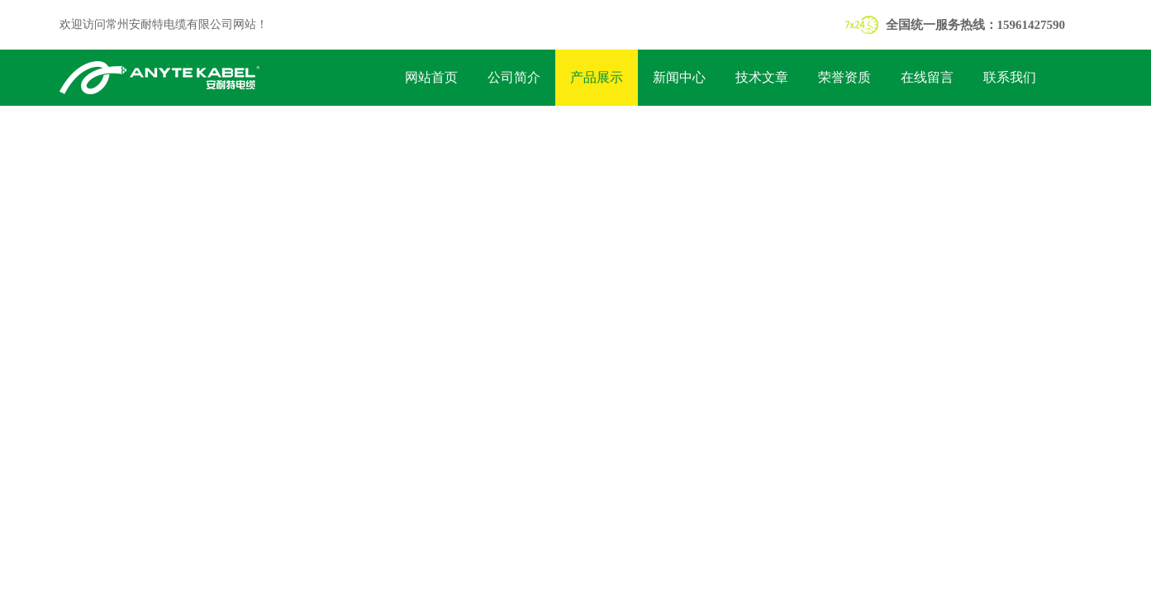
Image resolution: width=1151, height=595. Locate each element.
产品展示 (596, 77)
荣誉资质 (844, 77)
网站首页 (431, 77)
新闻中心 (679, 77)
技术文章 (761, 77)
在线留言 (927, 77)
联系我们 (1009, 77)
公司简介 (514, 77)
